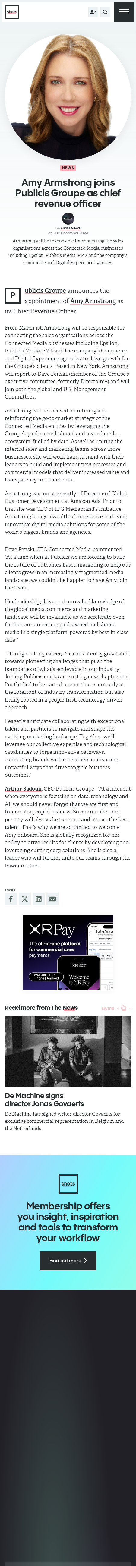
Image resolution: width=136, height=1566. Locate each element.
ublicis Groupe (45, 290)
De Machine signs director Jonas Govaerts (44, 1099)
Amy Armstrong (93, 301)
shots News (71, 228)
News (68, 168)
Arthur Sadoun (23, 789)
